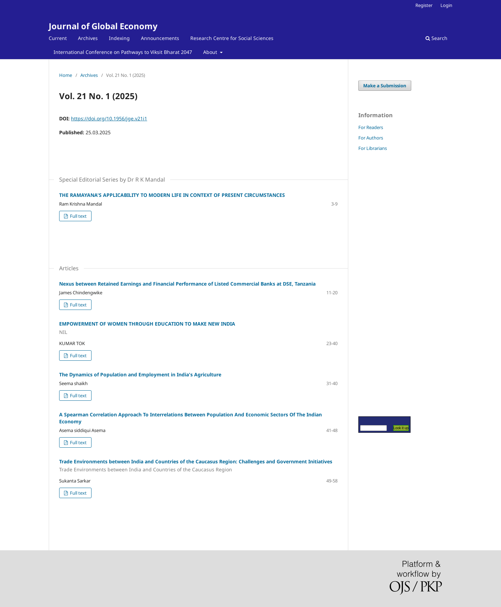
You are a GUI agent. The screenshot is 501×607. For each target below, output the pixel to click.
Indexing (119, 38)
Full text (78, 216)
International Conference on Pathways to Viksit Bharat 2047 (123, 52)
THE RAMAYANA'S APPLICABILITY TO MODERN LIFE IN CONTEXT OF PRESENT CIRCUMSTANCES (172, 195)
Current (58, 38)
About (210, 52)
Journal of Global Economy (103, 26)
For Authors (370, 138)
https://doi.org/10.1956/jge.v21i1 (109, 118)
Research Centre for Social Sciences (231, 38)
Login (446, 5)
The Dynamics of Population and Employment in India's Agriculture (140, 374)
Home (65, 75)
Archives (88, 38)
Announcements (160, 38)
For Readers (370, 127)
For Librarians (372, 148)
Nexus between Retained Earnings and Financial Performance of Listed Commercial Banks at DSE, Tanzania (187, 283)
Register (423, 5)
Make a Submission (384, 85)
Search (436, 38)
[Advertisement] (379, 283)
